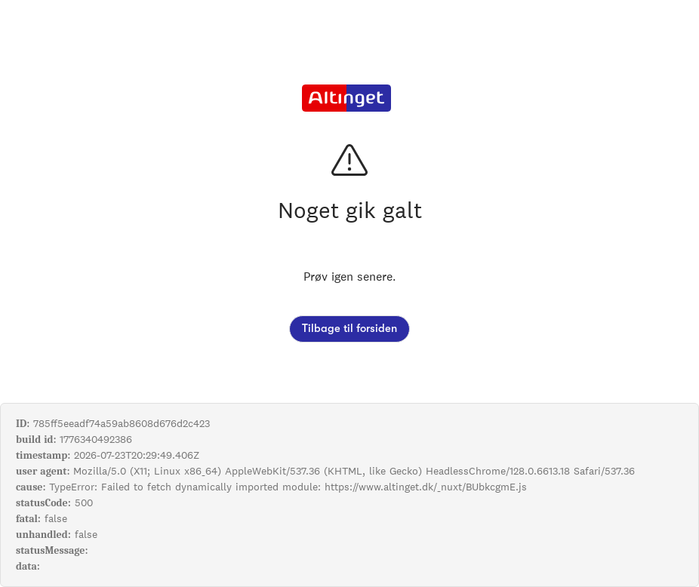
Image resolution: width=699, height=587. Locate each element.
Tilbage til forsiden (349, 328)
